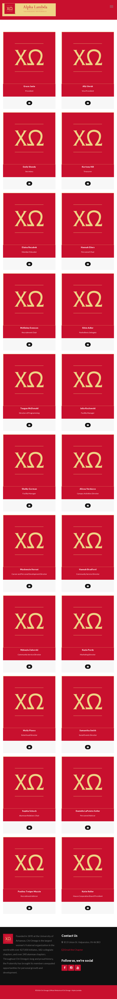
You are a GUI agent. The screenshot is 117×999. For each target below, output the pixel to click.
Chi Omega (45, 990)
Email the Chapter (72, 949)
